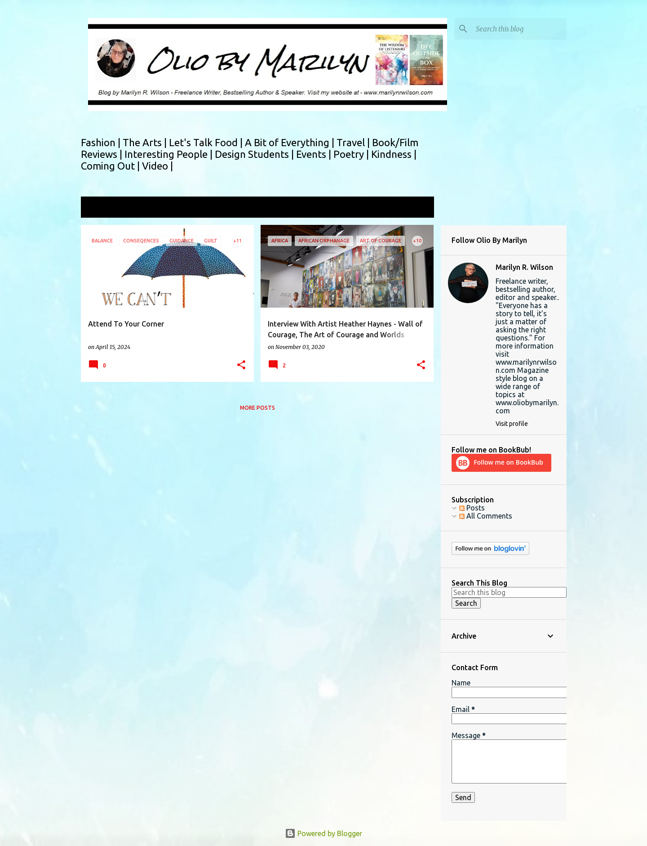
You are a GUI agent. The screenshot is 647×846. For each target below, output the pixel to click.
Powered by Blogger (323, 833)
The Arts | (146, 142)
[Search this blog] (519, 29)
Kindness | (394, 154)
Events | (314, 154)
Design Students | (255, 154)
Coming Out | (111, 165)
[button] (241, 365)
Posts (472, 508)
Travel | (354, 142)
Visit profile (512, 423)
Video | (157, 165)
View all (415, 208)
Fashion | (102, 142)
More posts (257, 408)
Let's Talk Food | (207, 142)
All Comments (485, 516)
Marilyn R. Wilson (524, 267)
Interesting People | (169, 154)
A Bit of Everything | (291, 142)
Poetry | (352, 154)
